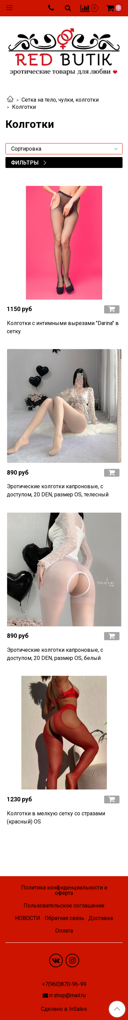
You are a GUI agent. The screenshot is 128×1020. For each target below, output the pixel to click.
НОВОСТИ (27, 918)
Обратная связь (64, 918)
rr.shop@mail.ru (67, 995)
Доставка (100, 918)
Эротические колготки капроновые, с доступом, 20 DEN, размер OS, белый (55, 654)
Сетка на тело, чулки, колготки (60, 100)
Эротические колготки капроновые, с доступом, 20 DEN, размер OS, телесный (58, 490)
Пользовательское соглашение (64, 905)
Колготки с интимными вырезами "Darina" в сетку (63, 327)
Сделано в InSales (64, 1009)
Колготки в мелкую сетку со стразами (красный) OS (56, 817)
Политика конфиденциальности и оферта (64, 890)
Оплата (64, 931)
